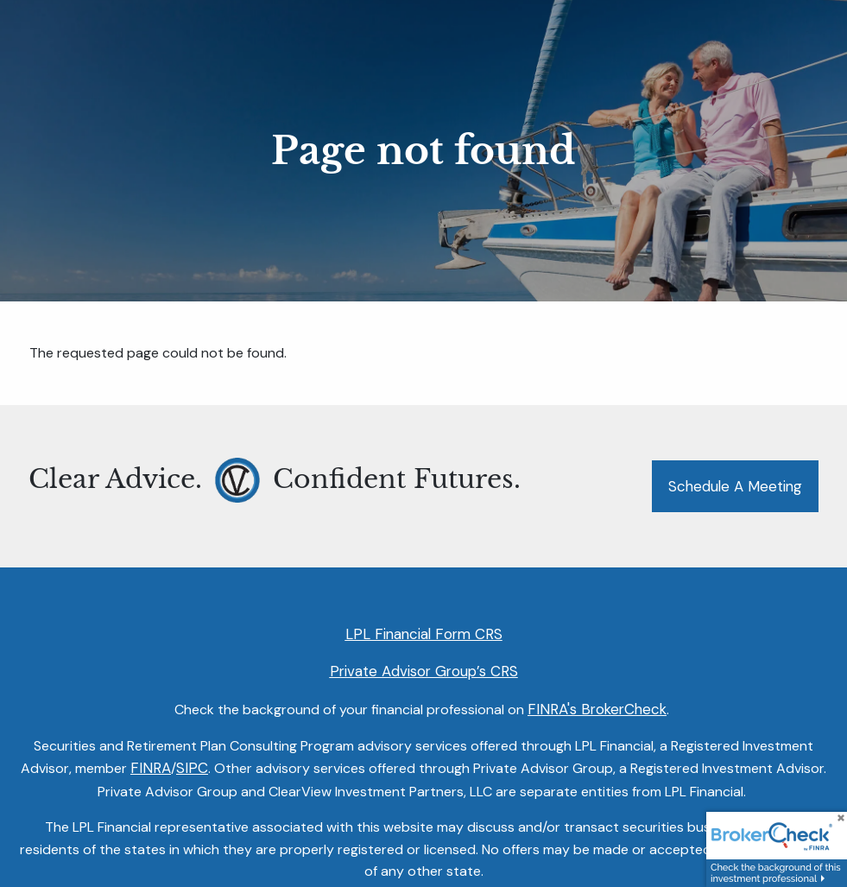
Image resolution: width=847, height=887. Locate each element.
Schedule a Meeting (735, 486)
